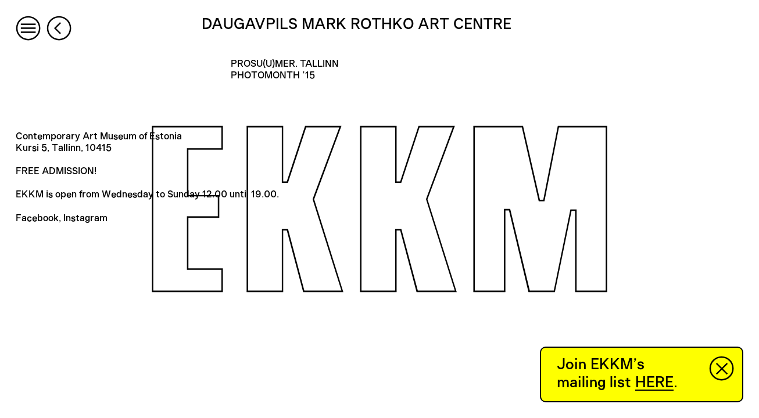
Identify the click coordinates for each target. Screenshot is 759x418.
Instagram (85, 218)
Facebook (37, 218)
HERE (654, 382)
